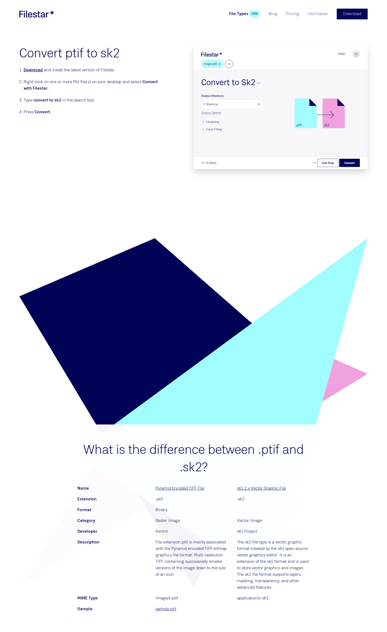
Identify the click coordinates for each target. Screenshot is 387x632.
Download (33, 70)
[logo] (36, 13)
